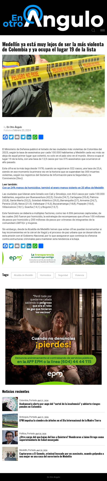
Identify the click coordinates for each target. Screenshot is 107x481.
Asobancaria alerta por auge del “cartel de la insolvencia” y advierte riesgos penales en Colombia (59, 405)
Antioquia (23, 417)
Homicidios (45, 275)
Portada (33, 400)
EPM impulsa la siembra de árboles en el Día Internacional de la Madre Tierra (60, 420)
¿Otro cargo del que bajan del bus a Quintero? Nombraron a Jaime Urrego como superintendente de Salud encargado (61, 438)
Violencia (79, 275)
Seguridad (63, 275)
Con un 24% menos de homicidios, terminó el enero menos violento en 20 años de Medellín (53, 187)
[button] (102, 31)
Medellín (23, 450)
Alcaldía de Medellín (23, 275)
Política (22, 434)
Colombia (23, 400)
